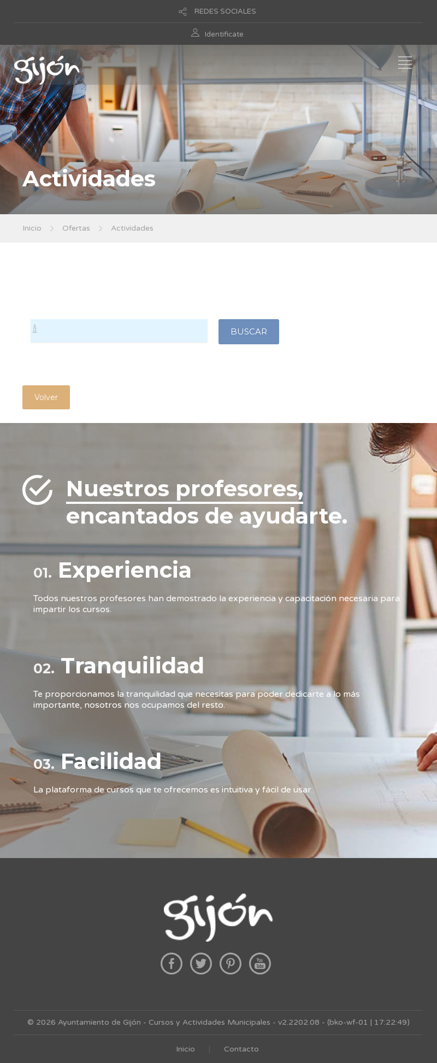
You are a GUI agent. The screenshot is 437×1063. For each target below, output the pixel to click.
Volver (46, 397)
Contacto (241, 1049)
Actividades (132, 228)
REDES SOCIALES (225, 11)
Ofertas (76, 228)
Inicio (32, 228)
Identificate (224, 34)
